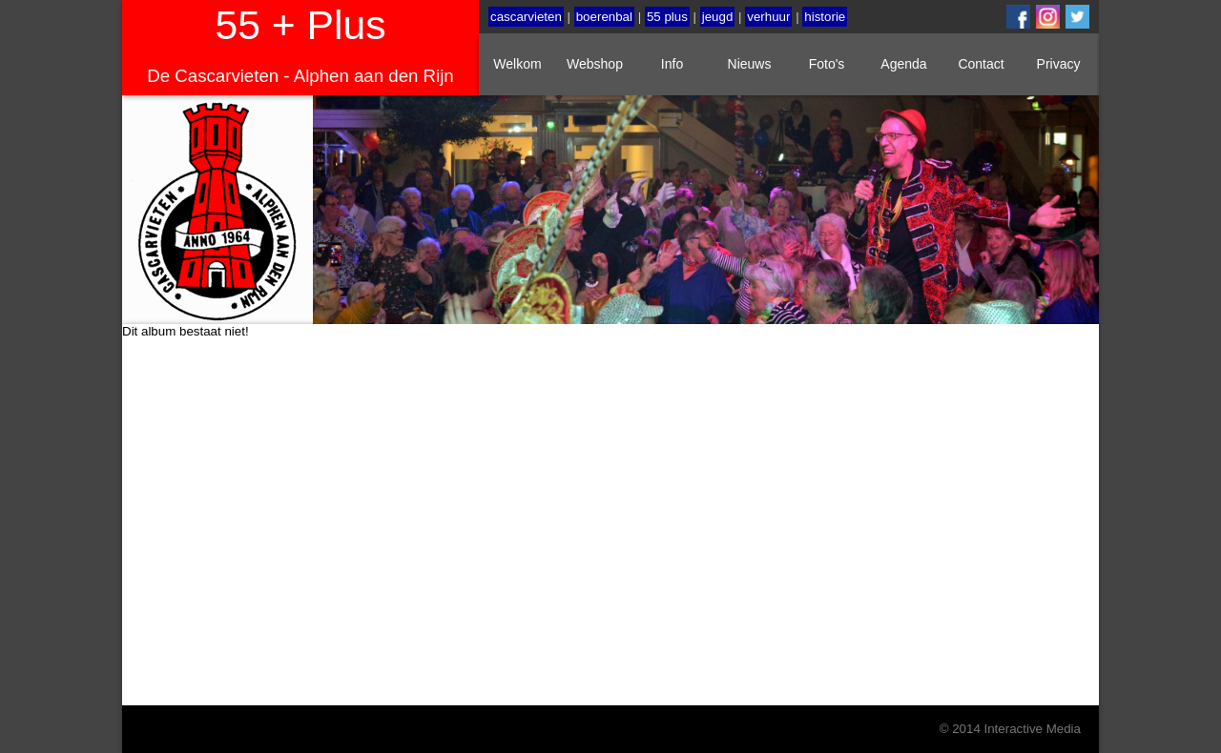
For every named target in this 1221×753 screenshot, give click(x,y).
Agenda (903, 63)
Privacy (1059, 63)
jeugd (718, 17)
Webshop (595, 63)
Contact (981, 63)
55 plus (667, 17)
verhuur (768, 17)
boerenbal (604, 17)
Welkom (517, 63)
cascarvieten (526, 17)
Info (672, 63)
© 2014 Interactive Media (1010, 729)
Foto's (827, 63)
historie (824, 17)
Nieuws (750, 63)
